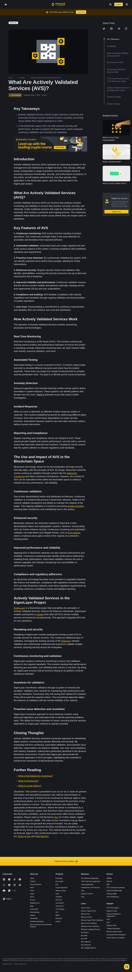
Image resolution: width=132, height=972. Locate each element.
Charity (58, 921)
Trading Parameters (113, 928)
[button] (126, 4)
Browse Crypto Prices (88, 911)
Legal (32, 894)
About (32, 878)
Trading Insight (112, 894)
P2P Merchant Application (90, 878)
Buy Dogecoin (86, 942)
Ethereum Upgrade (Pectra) (90, 929)
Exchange (59, 878)
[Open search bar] (110, 4)
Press (32, 890)
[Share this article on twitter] (104, 28)
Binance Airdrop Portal (114, 931)
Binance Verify (111, 925)
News (32, 887)
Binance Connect (87, 894)
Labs (82, 890)
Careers (33, 881)
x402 (82, 897)
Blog (31, 906)
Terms (32, 897)
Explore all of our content (66, 861)
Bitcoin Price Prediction (89, 923)
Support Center (112, 911)
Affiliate (109, 878)
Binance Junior (61, 890)
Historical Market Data (114, 890)
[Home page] (58, 4)
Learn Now (81, 12)
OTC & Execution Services (116, 887)
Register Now (116, 212)
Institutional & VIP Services (90, 887)
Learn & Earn (85, 908)
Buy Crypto (59, 881)
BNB (108, 884)
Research (59, 918)
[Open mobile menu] (126, 4)
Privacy (32, 900)
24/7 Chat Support (113, 908)
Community (34, 909)
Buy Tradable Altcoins (88, 948)
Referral (109, 881)
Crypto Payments (61, 887)
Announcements (35, 884)
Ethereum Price (86, 917)
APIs (108, 922)
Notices (32, 915)
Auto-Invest (59, 906)
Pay (57, 884)
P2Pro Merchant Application (90, 881)
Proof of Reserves (113, 897)
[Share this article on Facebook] (111, 28)
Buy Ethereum (86, 945)
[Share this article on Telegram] (118, 28)
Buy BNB (84, 935)
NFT (57, 912)
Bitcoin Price (85, 914)
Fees (108, 919)
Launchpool (60, 903)
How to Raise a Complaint (115, 938)
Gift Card (59, 900)
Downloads (34, 918)
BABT (58, 915)
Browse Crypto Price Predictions (92, 920)
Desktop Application (37, 921)
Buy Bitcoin (85, 932)
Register (118, 4)
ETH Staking (60, 909)
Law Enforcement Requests (116, 935)
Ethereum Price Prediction (90, 926)
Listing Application (87, 884)
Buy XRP (84, 939)
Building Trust (35, 903)
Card (57, 894)
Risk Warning (34, 912)
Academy (59, 897)
